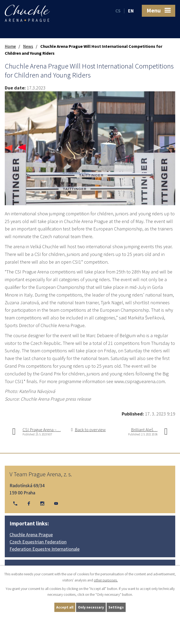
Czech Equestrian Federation (38, 542)
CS (118, 11)
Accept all (64, 607)
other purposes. (106, 580)
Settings (116, 607)
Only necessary (91, 607)
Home (10, 46)
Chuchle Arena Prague (31, 535)
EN (131, 11)
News (28, 46)
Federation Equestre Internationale (45, 549)
